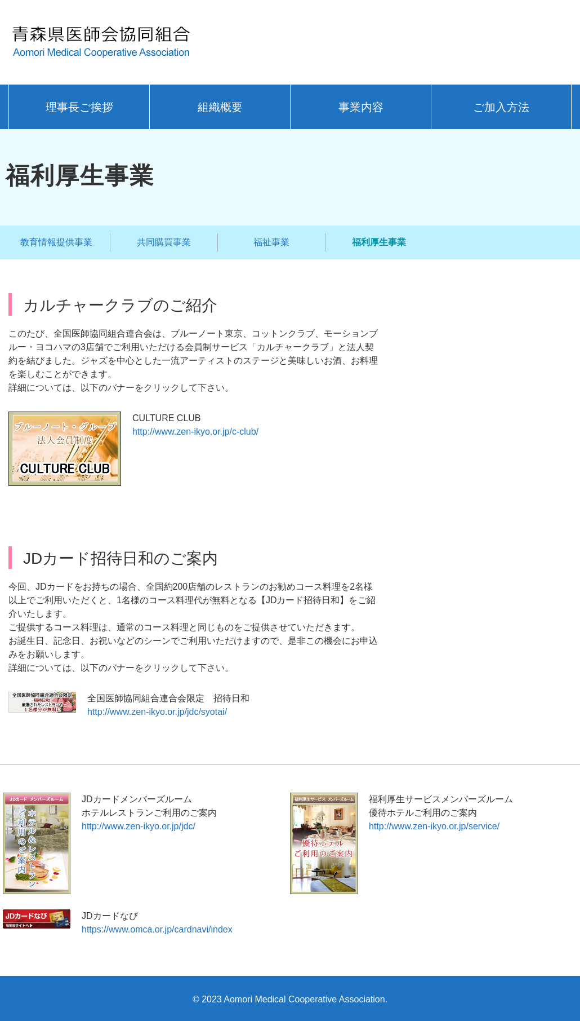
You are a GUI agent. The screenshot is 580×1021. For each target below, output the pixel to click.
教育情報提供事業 (56, 242)
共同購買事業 (164, 242)
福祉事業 (271, 242)
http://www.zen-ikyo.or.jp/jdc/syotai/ (157, 712)
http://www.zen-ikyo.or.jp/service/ (434, 826)
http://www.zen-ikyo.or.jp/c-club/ (195, 431)
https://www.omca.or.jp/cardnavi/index (157, 929)
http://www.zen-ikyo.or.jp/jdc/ (138, 826)
